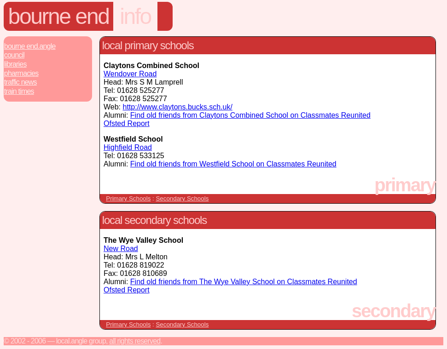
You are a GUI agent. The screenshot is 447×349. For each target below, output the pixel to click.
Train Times (19, 91)
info (135, 16)
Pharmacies (21, 73)
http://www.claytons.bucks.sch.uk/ (177, 107)
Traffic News (20, 82)
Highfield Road (128, 147)
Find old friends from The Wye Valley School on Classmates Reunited (243, 282)
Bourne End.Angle (30, 46)
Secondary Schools (182, 198)
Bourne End (58, 16)
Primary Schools (128, 198)
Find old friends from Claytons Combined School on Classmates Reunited (250, 115)
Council (14, 55)
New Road (121, 248)
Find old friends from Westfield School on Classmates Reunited (233, 164)
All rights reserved (134, 341)
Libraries (15, 64)
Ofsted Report (127, 123)
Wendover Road (130, 74)
